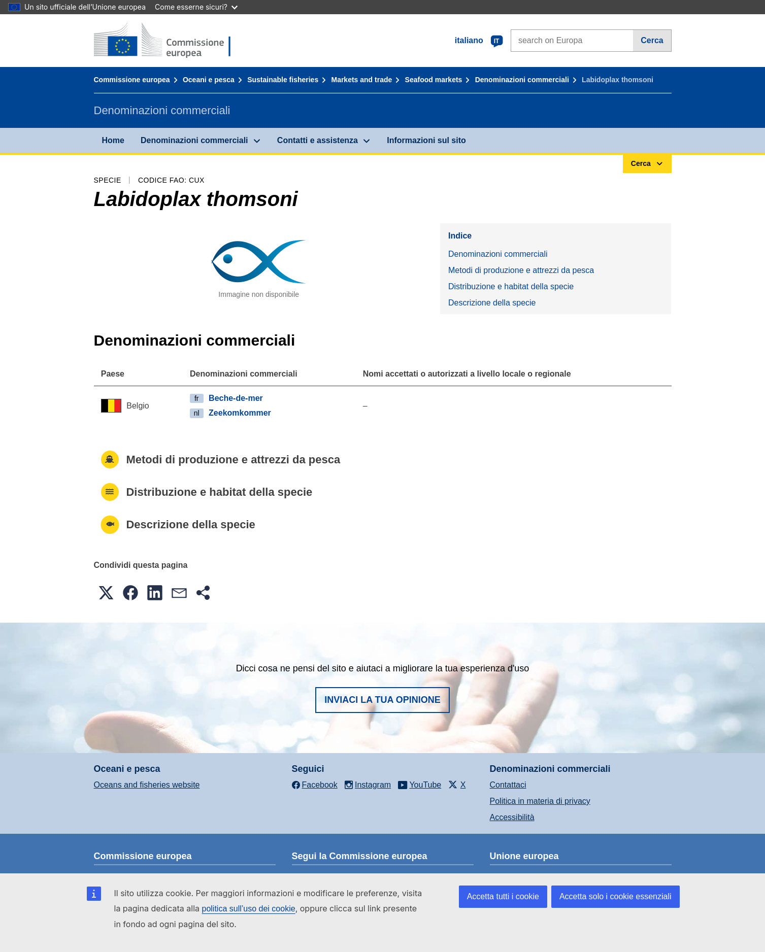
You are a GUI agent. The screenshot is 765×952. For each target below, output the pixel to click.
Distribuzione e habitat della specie (511, 286)
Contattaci (508, 784)
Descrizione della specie (492, 302)
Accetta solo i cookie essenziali (615, 896)
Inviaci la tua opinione (382, 700)
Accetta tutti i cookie (503, 896)
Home (113, 140)
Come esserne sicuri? (196, 7)
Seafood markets (433, 80)
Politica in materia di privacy (540, 801)
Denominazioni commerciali (522, 80)
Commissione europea (132, 80)
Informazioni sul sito (426, 140)
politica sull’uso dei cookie (248, 908)
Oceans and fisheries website (147, 784)
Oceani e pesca (209, 80)
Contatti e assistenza (317, 140)
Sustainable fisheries (282, 80)
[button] (106, 593)
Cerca (652, 40)
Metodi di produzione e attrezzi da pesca (521, 270)
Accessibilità (512, 817)
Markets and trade (361, 80)
